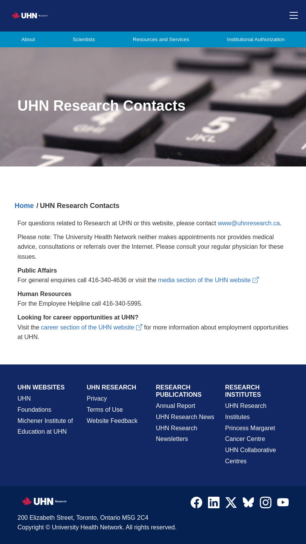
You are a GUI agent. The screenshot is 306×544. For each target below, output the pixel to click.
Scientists (84, 39)
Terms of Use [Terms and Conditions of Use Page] (105, 409)
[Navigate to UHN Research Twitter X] (231, 504)
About (28, 39)
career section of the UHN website (92, 327)
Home (24, 206)
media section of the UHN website (208, 280)
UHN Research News (185, 417)
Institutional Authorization (255, 39)
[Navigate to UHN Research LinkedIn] (214, 504)
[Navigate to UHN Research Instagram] (265, 504)
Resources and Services (161, 39)
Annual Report (175, 406)
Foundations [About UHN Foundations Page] (35, 409)
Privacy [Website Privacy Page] (97, 398)
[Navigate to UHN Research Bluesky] (248, 503)
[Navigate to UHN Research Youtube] (283, 504)
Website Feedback (112, 421)
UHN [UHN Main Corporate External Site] (24, 398)
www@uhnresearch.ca (249, 223)
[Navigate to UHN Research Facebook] (196, 504)
